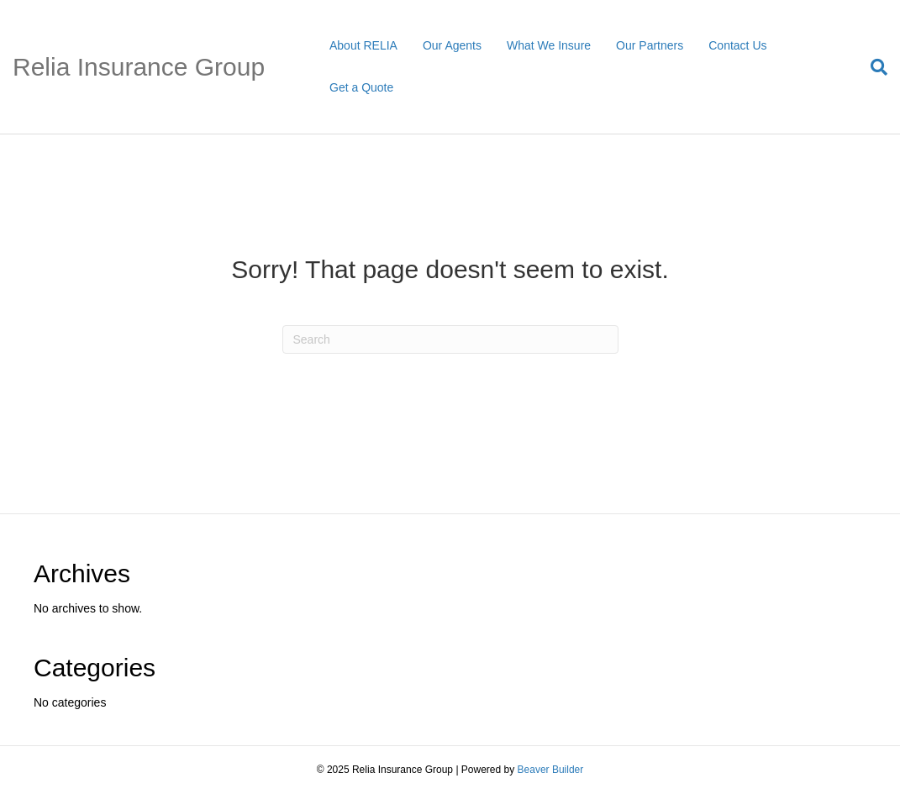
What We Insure (549, 45)
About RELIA (363, 45)
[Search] (872, 67)
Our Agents (452, 45)
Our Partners (649, 45)
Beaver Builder (551, 770)
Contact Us (737, 45)
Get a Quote (361, 87)
